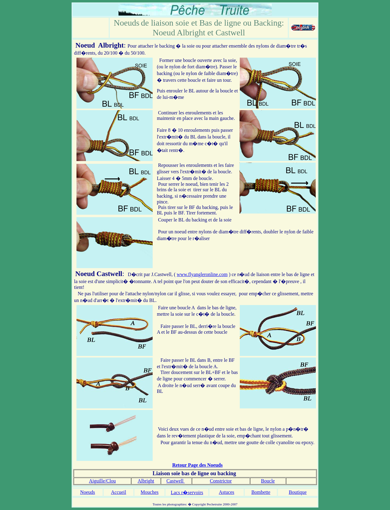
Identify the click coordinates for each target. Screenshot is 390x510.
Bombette (260, 492)
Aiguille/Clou (102, 480)
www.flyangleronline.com (202, 274)
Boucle (268, 480)
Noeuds (87, 492)
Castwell (109, 274)
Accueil (118, 492)
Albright (111, 45)
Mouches (150, 492)
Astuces (226, 492)
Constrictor (221, 480)
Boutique (298, 492)
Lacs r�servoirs (187, 492)
